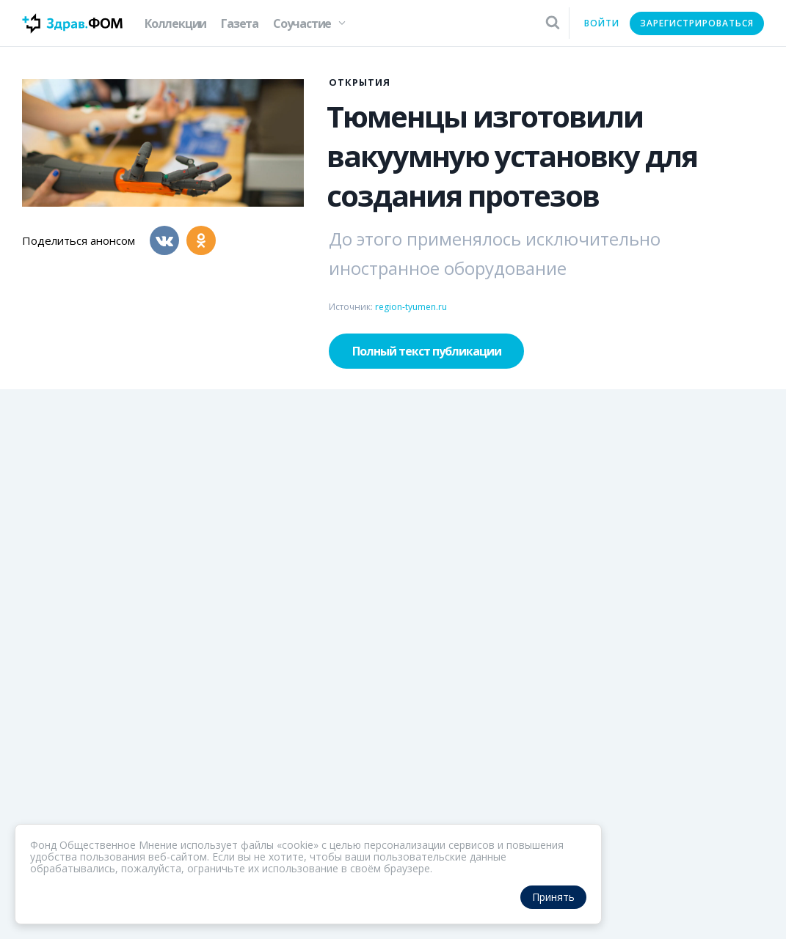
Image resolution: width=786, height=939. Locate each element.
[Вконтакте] (164, 240)
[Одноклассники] (201, 240)
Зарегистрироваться (697, 23)
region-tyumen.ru (411, 307)
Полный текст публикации (426, 351)
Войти (601, 23)
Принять (553, 897)
